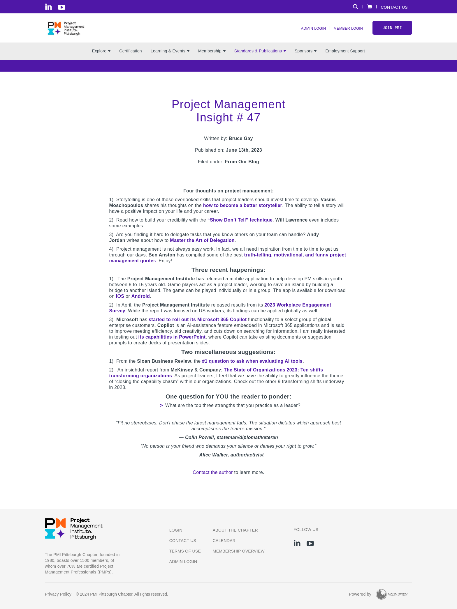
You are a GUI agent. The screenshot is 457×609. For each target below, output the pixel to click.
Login (175, 530)
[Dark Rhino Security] (392, 594)
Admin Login (307, 32)
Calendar (224, 540)
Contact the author (213, 479)
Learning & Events (170, 58)
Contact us (182, 540)
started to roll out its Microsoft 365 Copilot (198, 327)
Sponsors (306, 58)
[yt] (61, 7)
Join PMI (392, 31)
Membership (212, 58)
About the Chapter (235, 530)
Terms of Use (185, 551)
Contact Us (394, 7)
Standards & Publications (260, 58)
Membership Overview (239, 551)
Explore (101, 58)
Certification (130, 58)
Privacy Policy (58, 594)
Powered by (360, 594)
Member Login (346, 32)
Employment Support (345, 58)
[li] (48, 6)
